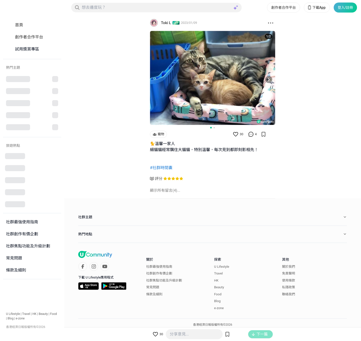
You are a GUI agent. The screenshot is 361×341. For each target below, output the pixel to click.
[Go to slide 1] (211, 127)
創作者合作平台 (283, 8)
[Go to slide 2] (214, 127)
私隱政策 (288, 287)
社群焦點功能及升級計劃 (164, 280)
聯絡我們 (288, 294)
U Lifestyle (13, 314)
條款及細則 (154, 294)
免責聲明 (288, 273)
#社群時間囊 (161, 167)
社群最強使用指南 (159, 266)
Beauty (43, 314)
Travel (26, 314)
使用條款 (288, 280)
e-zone (20, 318)
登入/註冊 (345, 8)
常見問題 (152, 287)
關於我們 (288, 266)
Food (53, 314)
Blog (11, 318)
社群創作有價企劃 (159, 273)
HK (34, 314)
